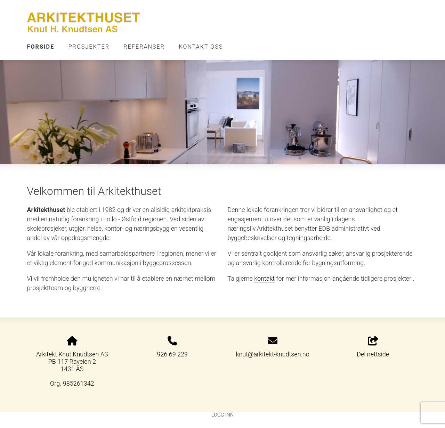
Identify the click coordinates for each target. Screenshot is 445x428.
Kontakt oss (201, 46)
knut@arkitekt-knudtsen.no (272, 354)
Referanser (144, 46)
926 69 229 (172, 354)
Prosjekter (89, 46)
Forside (41, 46)
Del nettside (373, 347)
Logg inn (222, 415)
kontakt (264, 278)
